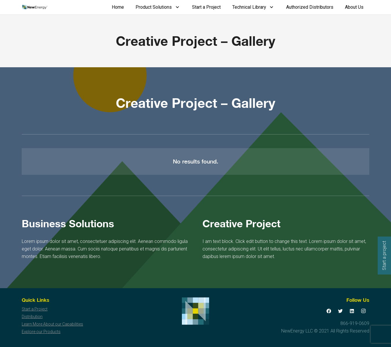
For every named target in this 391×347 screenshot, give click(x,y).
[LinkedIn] (352, 311)
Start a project (384, 255)
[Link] (34, 7)
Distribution (32, 316)
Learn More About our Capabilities (52, 324)
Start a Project (34, 309)
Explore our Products (41, 331)
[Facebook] (329, 311)
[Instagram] (363, 311)
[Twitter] (340, 311)
